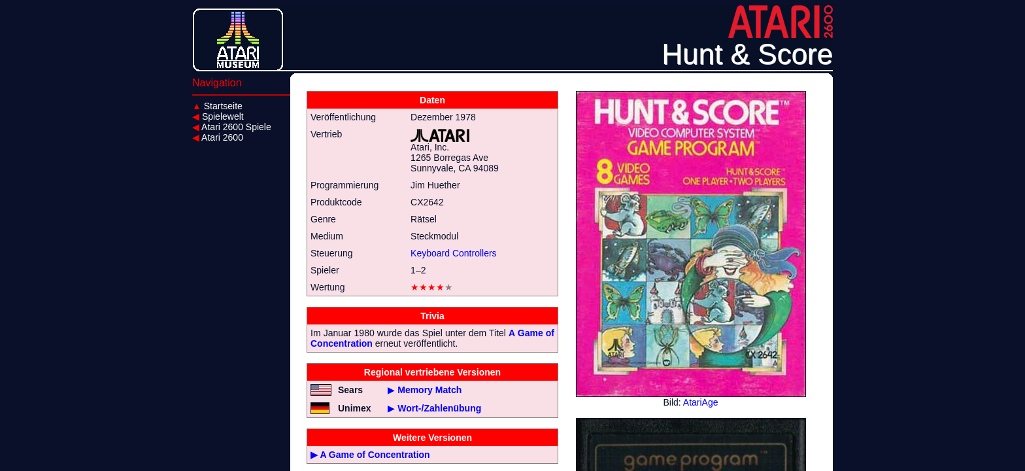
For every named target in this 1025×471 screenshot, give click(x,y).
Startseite (217, 106)
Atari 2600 (217, 137)
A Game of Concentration (374, 454)
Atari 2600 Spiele (231, 127)
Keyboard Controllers (454, 253)
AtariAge (700, 402)
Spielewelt (218, 116)
